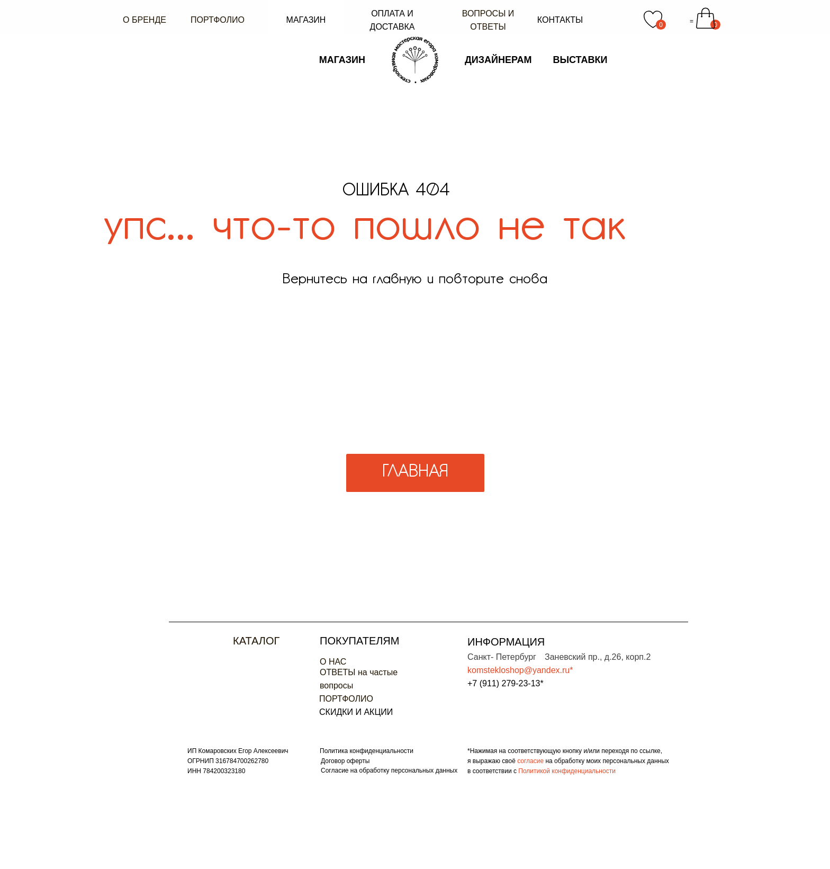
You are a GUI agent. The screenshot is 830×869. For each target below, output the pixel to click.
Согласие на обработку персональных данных (389, 770)
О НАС (333, 661)
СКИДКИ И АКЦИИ (356, 711)
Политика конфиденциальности (366, 751)
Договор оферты (345, 761)
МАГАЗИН (342, 26)
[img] (208, 646)
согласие (531, 761)
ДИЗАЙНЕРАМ (498, 26)
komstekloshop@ (500, 670)
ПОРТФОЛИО (346, 698)
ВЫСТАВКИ (580, 26)
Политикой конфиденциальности (567, 771)
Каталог (256, 641)
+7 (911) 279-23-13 (503, 683)
